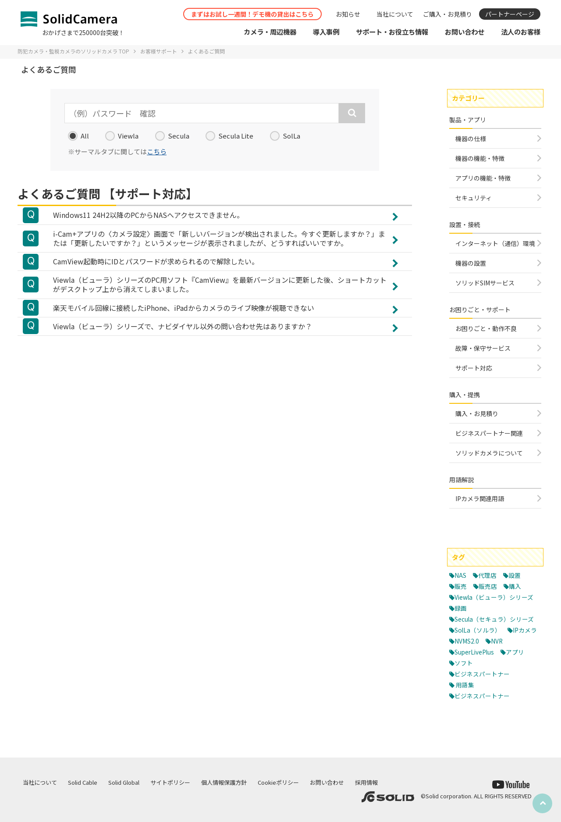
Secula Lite (229, 136)
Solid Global (123, 782)
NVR (461, 672)
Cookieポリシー (278, 782)
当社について (394, 14)
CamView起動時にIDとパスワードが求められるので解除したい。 (156, 265)
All (78, 136)
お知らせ (348, 14)
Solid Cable (82, 782)
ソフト (496, 683)
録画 (461, 618)
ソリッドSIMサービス (485, 282)
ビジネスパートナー (484, 694)
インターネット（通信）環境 (495, 243)
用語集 (466, 705)
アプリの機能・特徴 (483, 178)
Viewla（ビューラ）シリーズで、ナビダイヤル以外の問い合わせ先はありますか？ (182, 335)
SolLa (285, 136)
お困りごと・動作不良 (486, 328)
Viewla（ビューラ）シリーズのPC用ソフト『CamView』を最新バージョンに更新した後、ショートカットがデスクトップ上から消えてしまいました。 (220, 290)
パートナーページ (509, 14)
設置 (518, 575)
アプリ (464, 683)
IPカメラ (467, 661)
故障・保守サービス (483, 348)
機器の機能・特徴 (479, 158)
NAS (461, 575)
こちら (157, 151)
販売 (461, 586)
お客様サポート (158, 51)
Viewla (121, 136)
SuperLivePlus (502, 672)
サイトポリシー (170, 782)
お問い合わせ (327, 782)
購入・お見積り (476, 413)
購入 (517, 586)
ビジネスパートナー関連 (489, 433)
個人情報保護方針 (224, 782)
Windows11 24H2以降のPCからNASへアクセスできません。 (148, 215)
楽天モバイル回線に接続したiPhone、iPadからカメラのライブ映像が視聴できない (183, 315)
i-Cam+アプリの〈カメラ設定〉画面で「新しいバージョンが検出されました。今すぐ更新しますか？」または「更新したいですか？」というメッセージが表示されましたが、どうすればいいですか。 (219, 240)
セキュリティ (473, 197)
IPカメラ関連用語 (479, 498)
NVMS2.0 (506, 661)
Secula (172, 136)
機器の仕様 (470, 138)
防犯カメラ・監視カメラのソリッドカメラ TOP (73, 51)
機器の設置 (470, 263)
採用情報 (366, 782)
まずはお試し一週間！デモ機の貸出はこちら (252, 14)
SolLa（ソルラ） (479, 650)
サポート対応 (473, 367)
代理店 (490, 575)
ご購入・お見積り (447, 14)
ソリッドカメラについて (489, 452)
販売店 (489, 586)
